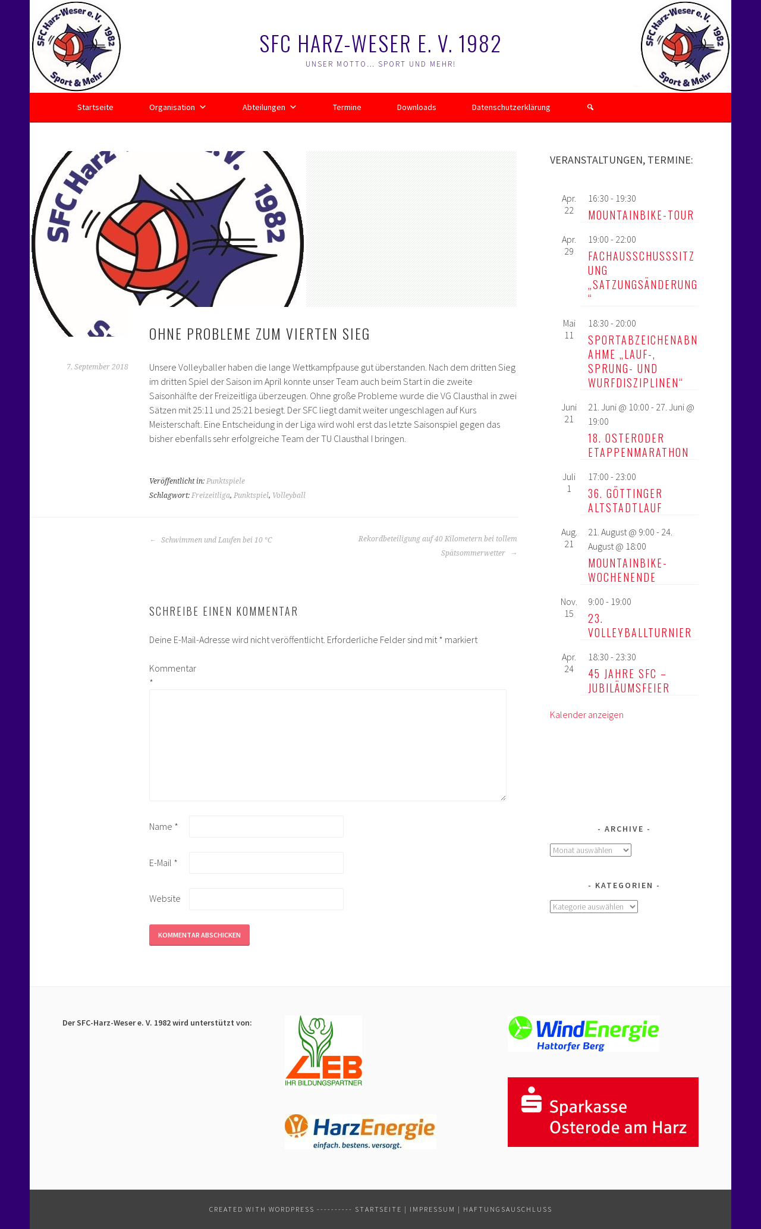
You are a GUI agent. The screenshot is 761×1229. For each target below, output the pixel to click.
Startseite (95, 107)
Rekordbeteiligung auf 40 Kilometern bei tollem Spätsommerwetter (438, 546)
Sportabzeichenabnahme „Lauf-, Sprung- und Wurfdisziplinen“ (643, 361)
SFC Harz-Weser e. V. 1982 (380, 42)
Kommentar (168, 675)
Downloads (416, 107)
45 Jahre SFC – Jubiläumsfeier (629, 680)
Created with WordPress (262, 1209)
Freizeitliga (210, 495)
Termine (347, 107)
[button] (590, 107)
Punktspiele (225, 481)
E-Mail (163, 863)
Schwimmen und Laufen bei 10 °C (210, 540)
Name (163, 826)
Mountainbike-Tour (641, 214)
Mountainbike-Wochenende (628, 570)
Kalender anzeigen (587, 714)
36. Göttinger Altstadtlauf (625, 500)
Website (165, 898)
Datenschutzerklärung (511, 107)
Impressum (432, 1209)
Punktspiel (251, 495)
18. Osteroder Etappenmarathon (638, 445)
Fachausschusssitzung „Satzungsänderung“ (643, 277)
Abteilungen (270, 107)
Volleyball (289, 495)
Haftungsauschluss (507, 1209)
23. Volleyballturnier (640, 625)
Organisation (178, 107)
